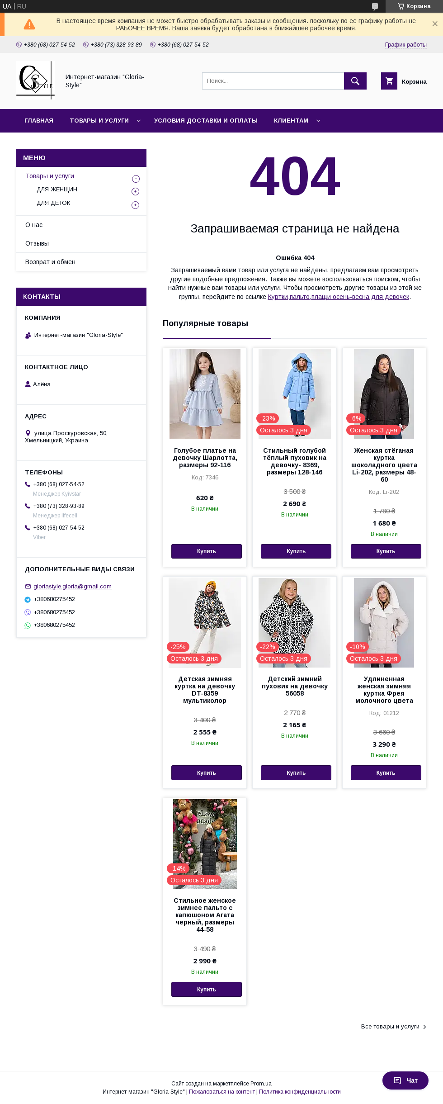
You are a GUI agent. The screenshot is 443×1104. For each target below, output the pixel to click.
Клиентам (291, 120)
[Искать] (355, 81)
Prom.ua (261, 1083)
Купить (206, 551)
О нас (33, 224)
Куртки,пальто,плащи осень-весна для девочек (338, 296)
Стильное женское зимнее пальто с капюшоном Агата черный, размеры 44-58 (205, 915)
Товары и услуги (99, 120)
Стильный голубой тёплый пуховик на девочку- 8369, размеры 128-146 (294, 461)
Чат (405, 1080)
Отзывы (37, 243)
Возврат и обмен (50, 261)
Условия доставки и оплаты (206, 120)
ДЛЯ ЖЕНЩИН (57, 189)
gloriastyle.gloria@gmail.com (72, 586)
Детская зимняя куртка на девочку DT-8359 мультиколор (204, 689)
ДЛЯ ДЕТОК (53, 202)
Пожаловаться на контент (222, 1092)
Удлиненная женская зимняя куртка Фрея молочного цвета (384, 689)
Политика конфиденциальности (300, 1092)
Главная (38, 120)
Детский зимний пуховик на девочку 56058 (295, 686)
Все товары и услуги (390, 1026)
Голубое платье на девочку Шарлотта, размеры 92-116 (205, 458)
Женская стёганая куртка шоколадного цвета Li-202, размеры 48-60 (384, 465)
